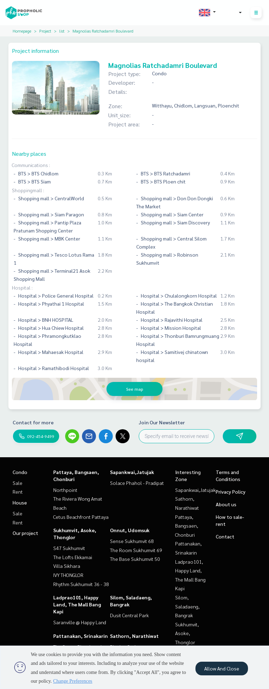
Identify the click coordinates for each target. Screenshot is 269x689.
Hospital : (22, 287)
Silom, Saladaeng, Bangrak (187, 606)
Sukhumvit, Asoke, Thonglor (187, 633)
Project (45, 31)
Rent (18, 491)
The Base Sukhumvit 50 (135, 559)
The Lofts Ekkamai (72, 557)
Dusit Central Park (129, 615)
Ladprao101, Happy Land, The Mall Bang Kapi (77, 604)
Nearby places (29, 153)
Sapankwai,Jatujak (132, 472)
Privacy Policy (231, 491)
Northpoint (65, 490)
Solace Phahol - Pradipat (137, 483)
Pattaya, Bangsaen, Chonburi (186, 526)
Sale (17, 483)
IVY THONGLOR (68, 575)
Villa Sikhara (66, 566)
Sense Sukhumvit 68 (132, 541)
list (61, 31)
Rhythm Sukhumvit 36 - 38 (81, 584)
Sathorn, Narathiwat (134, 636)
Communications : (31, 165)
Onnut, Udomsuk (130, 530)
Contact (225, 536)
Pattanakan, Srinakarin (80, 636)
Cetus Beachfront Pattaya (81, 517)
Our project (25, 533)
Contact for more (33, 422)
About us (226, 504)
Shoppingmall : (28, 190)
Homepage (22, 31)
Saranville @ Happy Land (79, 622)
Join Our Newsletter (162, 422)
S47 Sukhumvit (69, 548)
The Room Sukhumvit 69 (136, 550)
